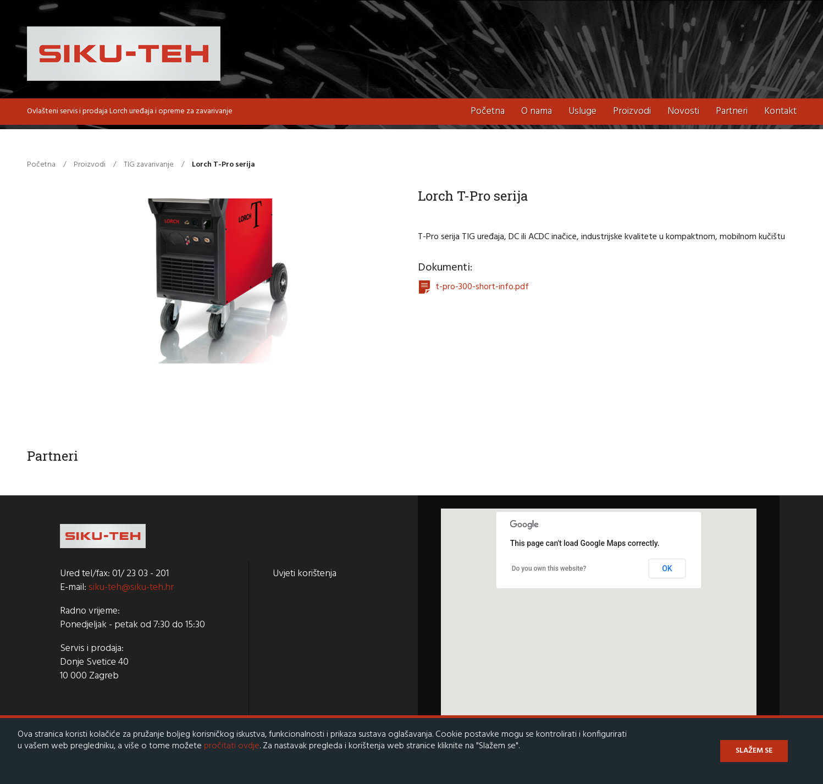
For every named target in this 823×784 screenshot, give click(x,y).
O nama (536, 111)
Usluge (582, 111)
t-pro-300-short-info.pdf (482, 287)
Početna (488, 111)
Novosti (683, 111)
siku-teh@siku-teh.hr (131, 587)
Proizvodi (632, 111)
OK (667, 568)
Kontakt (780, 111)
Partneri (732, 111)
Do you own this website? (549, 568)
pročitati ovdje (231, 746)
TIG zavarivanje (149, 164)
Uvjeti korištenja (304, 574)
